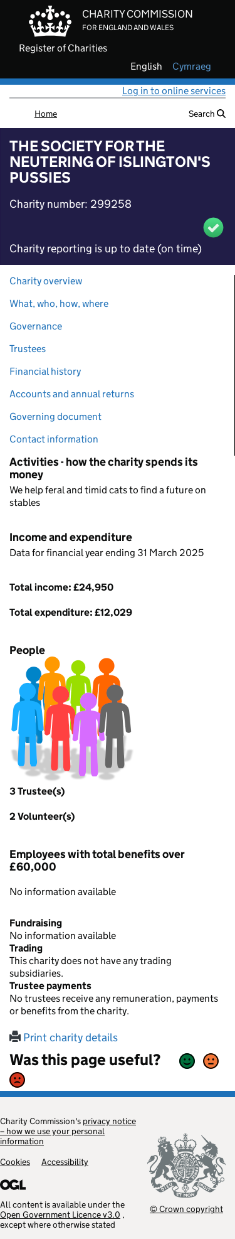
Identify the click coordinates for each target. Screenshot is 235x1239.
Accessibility (64, 1161)
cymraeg (191, 66)
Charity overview (45, 281)
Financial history (45, 371)
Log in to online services (174, 91)
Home (45, 113)
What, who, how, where (58, 303)
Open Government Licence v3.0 (60, 1214)
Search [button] (207, 113)
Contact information (53, 439)
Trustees (27, 349)
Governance (35, 326)
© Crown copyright (186, 1208)
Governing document (55, 416)
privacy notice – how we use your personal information (68, 1131)
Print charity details (63, 1037)
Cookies (15, 1161)
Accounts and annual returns (71, 394)
